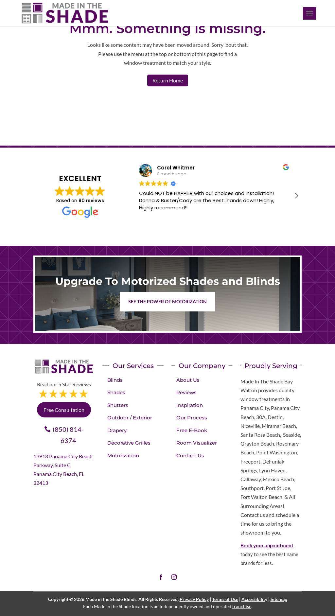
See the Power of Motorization (167, 301)
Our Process (191, 417)
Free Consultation (64, 410)
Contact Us (190, 455)
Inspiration (189, 405)
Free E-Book (191, 430)
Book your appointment (266, 545)
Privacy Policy (194, 599)
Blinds (115, 380)
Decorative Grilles (128, 443)
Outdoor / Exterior (129, 417)
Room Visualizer (196, 443)
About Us (188, 380)
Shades (116, 392)
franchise (241, 606)
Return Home (167, 80)
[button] (296, 196)
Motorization (123, 455)
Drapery (117, 430)
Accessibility (254, 599)
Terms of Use (225, 599)
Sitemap (279, 599)
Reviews (186, 392)
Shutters (117, 405)
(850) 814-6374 (68, 434)
